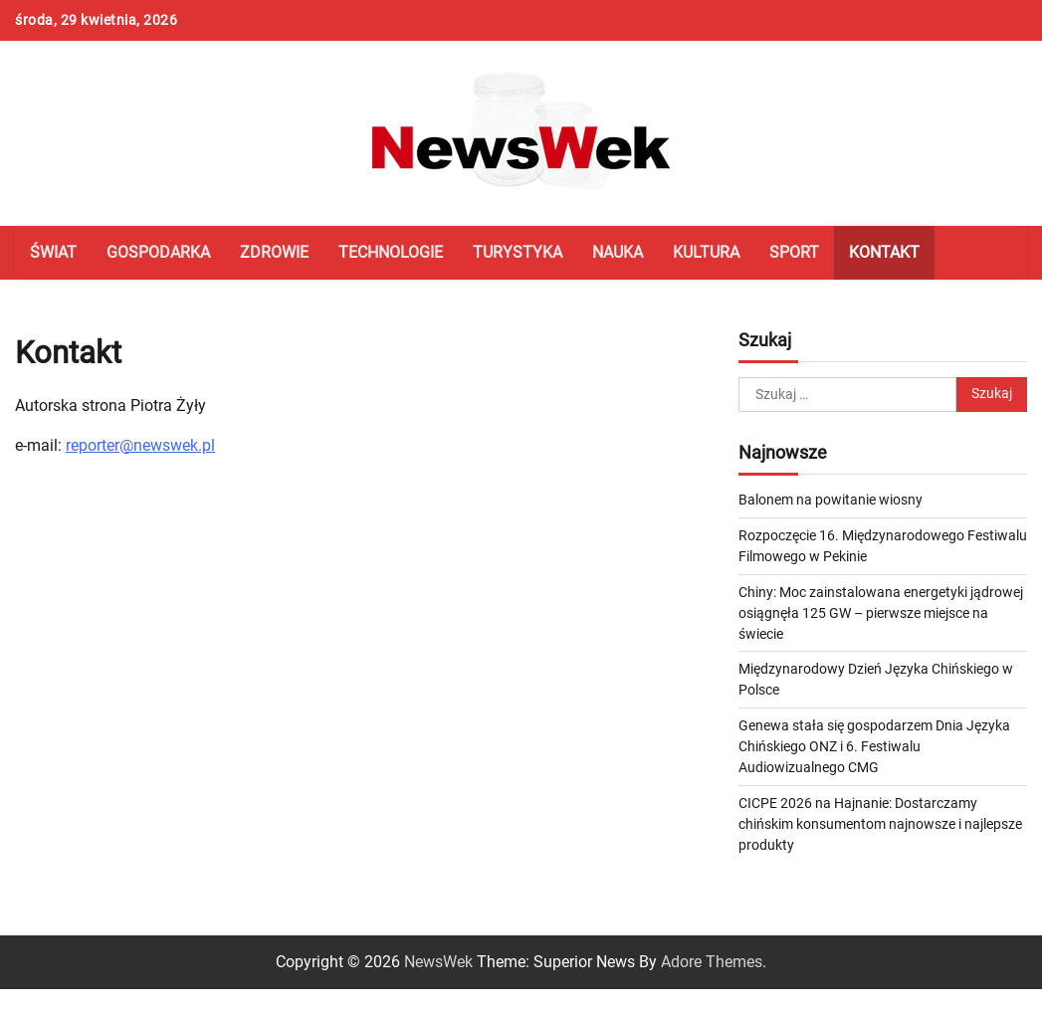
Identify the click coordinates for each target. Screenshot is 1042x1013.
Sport (794, 252)
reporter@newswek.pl (140, 445)
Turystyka (517, 252)
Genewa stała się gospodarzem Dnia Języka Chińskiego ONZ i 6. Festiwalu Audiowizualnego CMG (874, 746)
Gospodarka (158, 252)
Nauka (617, 252)
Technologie (390, 252)
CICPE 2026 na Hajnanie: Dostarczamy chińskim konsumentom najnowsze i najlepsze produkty (880, 824)
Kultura (706, 252)
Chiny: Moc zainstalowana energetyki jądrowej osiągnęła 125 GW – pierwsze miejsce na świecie (880, 613)
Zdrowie (274, 252)
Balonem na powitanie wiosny (830, 499)
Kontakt (884, 252)
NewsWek (438, 961)
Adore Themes (711, 961)
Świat (53, 252)
